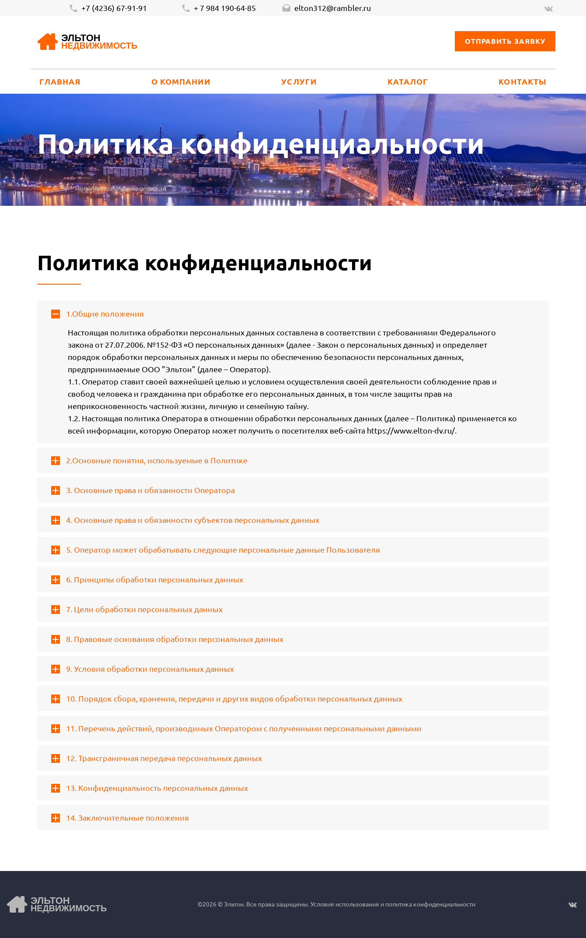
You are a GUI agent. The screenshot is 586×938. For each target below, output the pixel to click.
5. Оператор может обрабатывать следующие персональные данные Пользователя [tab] (215, 549)
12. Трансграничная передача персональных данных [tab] (156, 758)
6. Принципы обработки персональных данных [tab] (147, 579)
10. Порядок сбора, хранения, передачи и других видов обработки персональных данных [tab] (226, 698)
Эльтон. (234, 904)
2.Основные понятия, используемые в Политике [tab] (149, 460)
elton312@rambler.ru (326, 8)
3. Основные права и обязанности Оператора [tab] (143, 490)
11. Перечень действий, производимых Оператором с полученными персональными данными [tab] (236, 728)
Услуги (299, 81)
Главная (60, 81)
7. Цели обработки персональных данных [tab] (137, 609)
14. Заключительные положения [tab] (120, 817)
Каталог (408, 81)
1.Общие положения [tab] (97, 313)
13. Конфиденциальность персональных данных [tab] (149, 788)
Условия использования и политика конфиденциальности (392, 904)
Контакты (523, 81)
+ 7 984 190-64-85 (218, 8)
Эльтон (99, 42)
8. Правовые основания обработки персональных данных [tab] (167, 639)
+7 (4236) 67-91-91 (108, 8)
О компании (181, 81)
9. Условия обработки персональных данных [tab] (142, 669)
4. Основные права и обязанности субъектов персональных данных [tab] (185, 520)
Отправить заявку (505, 41)
